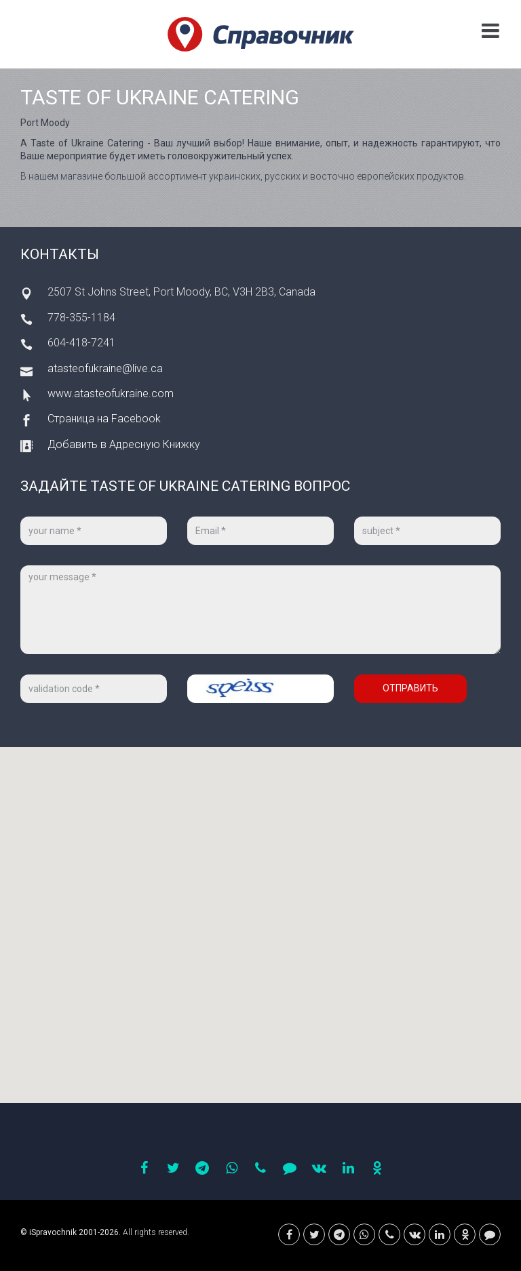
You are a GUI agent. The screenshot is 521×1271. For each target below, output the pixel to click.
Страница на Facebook (104, 418)
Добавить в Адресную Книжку (123, 444)
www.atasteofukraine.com (110, 393)
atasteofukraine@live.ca (105, 368)
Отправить (410, 688)
